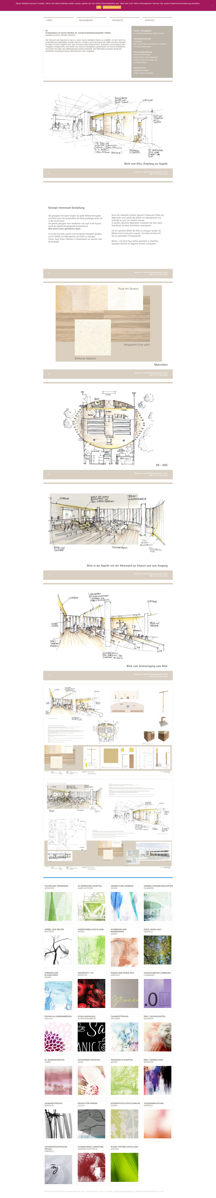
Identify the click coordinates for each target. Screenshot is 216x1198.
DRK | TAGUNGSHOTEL (155, 1016)
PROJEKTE (117, 20)
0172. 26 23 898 (106, 1191)
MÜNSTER (49, 888)
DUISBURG (149, 888)
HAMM (48, 1062)
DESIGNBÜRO (86, 20)
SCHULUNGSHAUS (86, 1016)
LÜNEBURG (149, 975)
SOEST (114, 934)
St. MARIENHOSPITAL (55, 1060)
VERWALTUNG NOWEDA (122, 886)
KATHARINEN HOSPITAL (89, 1060)
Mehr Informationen (112, 7)
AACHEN (115, 1149)
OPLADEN (115, 1018)
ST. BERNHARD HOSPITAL (90, 886)
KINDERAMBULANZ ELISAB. (91, 929)
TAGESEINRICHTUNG (154, 1103)
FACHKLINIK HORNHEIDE (56, 886)
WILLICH (48, 1018)
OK (99, 7)
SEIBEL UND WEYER (54, 929)
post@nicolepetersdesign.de (123, 1191)
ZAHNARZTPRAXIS (119, 1016)
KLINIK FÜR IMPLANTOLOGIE (124, 1147)
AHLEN (114, 1062)
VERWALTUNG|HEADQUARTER (158, 886)
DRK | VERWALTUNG (153, 1060)
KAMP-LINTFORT (85, 888)
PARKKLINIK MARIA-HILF (122, 973)
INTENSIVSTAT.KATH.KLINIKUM (125, 1103)
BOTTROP (49, 932)
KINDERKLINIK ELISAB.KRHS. (51, 974)
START (49, 20)
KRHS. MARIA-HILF (153, 929)
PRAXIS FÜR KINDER (87, 1103)
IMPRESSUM (141, 1191)
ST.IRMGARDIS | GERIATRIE (90, 1147)
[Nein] (212, 5)
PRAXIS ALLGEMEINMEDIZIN (58, 1016)
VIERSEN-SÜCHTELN (87, 1149)
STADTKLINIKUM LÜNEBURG (157, 973)
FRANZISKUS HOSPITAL (122, 1060)
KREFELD (148, 932)
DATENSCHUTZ (153, 1191)
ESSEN (114, 888)
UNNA (80, 1062)
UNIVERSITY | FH (85, 973)
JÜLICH (81, 1105)
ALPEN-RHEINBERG (87, 1018)
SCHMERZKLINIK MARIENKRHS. (119, 930)
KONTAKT (150, 20)
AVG (162, 1191)
